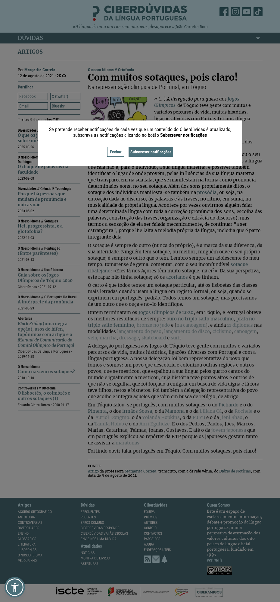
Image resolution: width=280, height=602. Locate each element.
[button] (14, 587)
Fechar (116, 152)
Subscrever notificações (150, 152)
